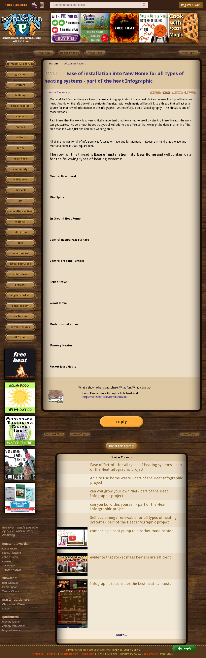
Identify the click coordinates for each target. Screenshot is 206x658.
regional (20, 221)
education (20, 232)
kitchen (20, 137)
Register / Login (191, 5)
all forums (20, 337)
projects (20, 285)
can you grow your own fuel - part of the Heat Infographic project (129, 493)
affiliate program (69, 654)
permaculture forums (20, 63)
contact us (37, 654)
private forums (20, 327)
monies (20, 127)
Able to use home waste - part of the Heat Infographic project (136, 480)
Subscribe (21, 4)
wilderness (20, 179)
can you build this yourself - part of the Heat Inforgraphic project (128, 506)
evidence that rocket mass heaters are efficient (130, 557)
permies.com (20, 306)
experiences (20, 253)
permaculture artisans (20, 211)
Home (8, 4)
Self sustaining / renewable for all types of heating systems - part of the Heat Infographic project (133, 519)
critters (20, 85)
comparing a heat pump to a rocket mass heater (131, 531)
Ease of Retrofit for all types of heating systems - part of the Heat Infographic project (136, 467)
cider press (20, 274)
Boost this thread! (121, 446)
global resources (20, 263)
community (20, 169)
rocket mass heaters (74, 63)
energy (20, 116)
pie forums (20, 316)
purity (20, 148)
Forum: (54, 63)
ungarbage (20, 158)
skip (20, 242)
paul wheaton (151, 654)
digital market (20, 295)
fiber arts (20, 190)
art (20, 200)
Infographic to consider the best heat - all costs (130, 583)
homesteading (20, 106)
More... (121, 635)
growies (20, 74)
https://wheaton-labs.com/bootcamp (104, 396)
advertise (52, 654)
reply (121, 421)
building (20, 95)
